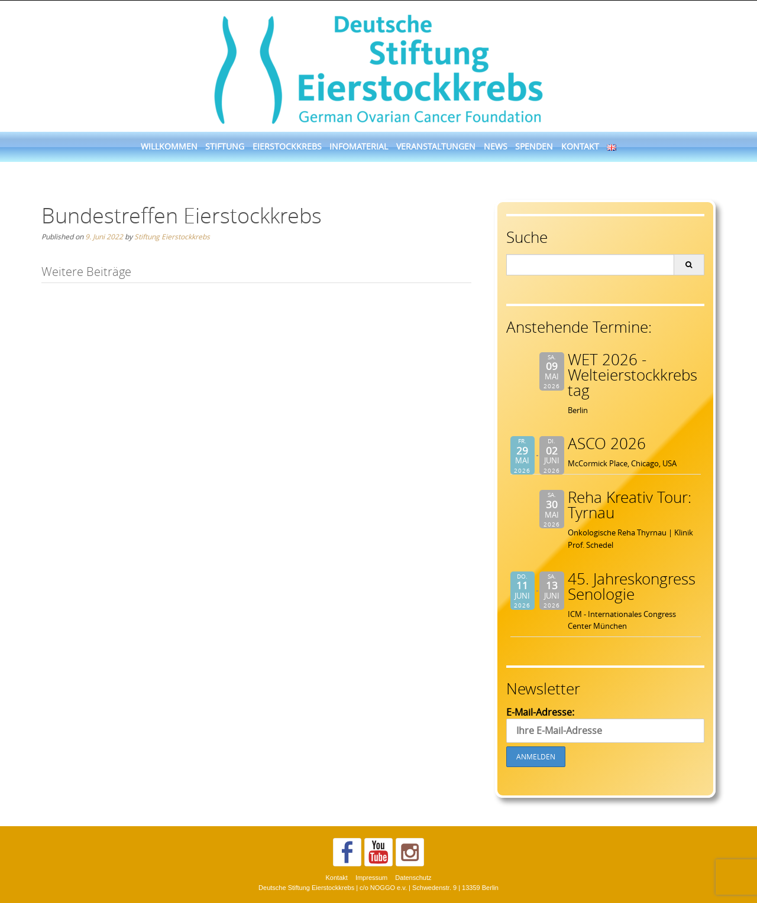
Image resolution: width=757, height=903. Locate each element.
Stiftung (224, 146)
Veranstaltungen (435, 146)
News (495, 146)
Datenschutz (413, 877)
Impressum (371, 877)
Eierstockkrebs (287, 146)
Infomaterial (358, 146)
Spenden (534, 146)
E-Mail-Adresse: (605, 724)
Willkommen (169, 146)
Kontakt (580, 146)
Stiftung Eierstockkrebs (172, 236)
